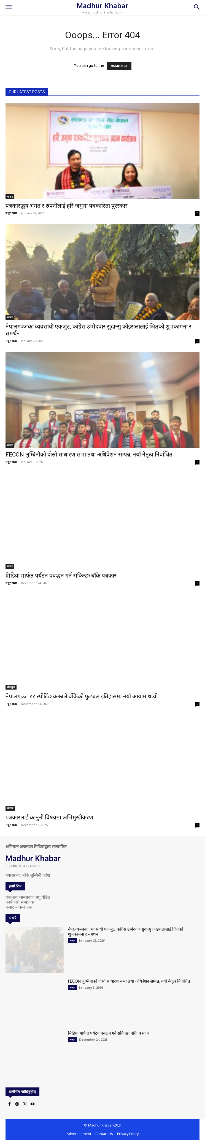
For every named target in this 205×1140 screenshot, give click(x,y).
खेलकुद (11, 687)
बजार (10, 196)
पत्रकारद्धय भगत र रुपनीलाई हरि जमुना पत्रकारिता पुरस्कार (67, 206)
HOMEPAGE (119, 66)
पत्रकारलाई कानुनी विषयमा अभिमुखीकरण (49, 817)
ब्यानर (10, 808)
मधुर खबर (11, 213)
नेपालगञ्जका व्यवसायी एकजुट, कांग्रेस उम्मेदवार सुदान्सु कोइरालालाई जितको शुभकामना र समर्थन (125, 931)
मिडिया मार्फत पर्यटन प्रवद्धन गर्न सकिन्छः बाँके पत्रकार (61, 575)
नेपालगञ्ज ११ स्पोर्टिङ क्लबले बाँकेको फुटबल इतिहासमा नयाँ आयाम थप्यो (82, 696)
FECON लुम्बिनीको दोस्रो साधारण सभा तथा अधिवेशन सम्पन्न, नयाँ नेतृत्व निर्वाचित (89, 454)
